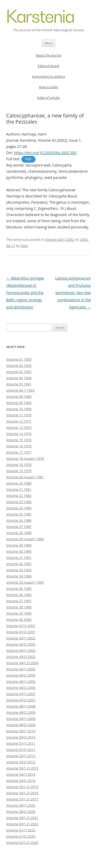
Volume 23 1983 (19, 501)
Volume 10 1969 (19, 409)
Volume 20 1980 (19, 483)
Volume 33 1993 (19, 570)
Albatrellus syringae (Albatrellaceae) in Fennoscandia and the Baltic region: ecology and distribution (25, 292)
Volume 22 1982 (19, 495)
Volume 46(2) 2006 (20, 687)
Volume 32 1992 (19, 563)
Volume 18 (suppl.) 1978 (25, 458)
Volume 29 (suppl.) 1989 (25, 539)
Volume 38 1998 (19, 607)
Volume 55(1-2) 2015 (22, 786)
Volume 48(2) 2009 (20, 712)
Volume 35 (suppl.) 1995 (25, 582)
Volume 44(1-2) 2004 (22, 663)
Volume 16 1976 (19, 446)
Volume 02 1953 (19, 365)
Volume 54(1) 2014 (20, 774)
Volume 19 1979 (19, 470)
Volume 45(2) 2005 (20, 675)
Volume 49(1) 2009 (20, 718)
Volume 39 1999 (19, 613)
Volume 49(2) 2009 (20, 724)
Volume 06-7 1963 (20, 390)
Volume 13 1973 (19, 427)
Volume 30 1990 (19, 551)
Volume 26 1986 (19, 520)
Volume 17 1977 (19, 452)
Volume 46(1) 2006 (20, 681)
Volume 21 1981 (19, 489)
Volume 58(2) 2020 (20, 811)
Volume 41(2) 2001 (20, 632)
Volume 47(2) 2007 (20, 700)
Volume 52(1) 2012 (20, 755)
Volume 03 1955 (19, 371)
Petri (24, 245)
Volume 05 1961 (19, 384)
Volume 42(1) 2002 (59, 239)
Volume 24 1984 (19, 508)
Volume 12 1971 (19, 421)
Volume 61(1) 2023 (20, 830)
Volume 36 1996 (19, 594)
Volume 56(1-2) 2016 (22, 793)
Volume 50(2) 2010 (20, 737)
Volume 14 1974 (19, 433)
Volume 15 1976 (19, 440)
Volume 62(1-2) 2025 (22, 842)
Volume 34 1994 (19, 576)
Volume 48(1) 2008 (20, 706)
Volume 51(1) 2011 (20, 743)
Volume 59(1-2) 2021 (22, 817)
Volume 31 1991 (19, 557)
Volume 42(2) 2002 (20, 644)
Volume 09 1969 (19, 402)
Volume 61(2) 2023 (20, 836)
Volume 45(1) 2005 (20, 669)
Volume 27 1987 (19, 526)
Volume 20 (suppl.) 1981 (25, 477)
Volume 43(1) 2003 (20, 650)
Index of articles (48, 98)
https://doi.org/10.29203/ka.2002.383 (45, 152)
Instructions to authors (48, 76)
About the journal (48, 55)
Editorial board (48, 66)
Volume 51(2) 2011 (20, 749)
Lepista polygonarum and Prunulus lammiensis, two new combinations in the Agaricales (73, 292)
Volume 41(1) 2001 (20, 625)
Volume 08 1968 (19, 396)
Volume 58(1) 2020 (20, 805)
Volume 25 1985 (19, 514)
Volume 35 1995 (19, 588)
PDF (28, 159)
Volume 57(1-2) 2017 (22, 799)
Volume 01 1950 (19, 359)
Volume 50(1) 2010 (20, 731)
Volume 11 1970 (19, 415)
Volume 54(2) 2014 (20, 780)
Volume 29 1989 (19, 545)
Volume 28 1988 (19, 532)
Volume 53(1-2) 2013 (22, 768)
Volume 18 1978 (19, 464)
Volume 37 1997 (19, 601)
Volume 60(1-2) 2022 (22, 824)
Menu (49, 43)
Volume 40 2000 (19, 619)
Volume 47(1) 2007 (20, 694)
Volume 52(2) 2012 (20, 762)
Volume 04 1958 (19, 378)
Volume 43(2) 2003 (20, 656)
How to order (48, 87)
